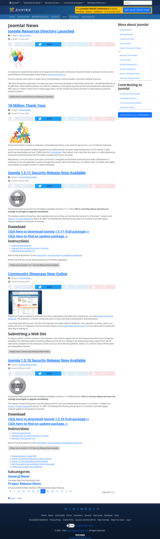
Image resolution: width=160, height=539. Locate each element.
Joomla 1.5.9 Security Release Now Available (30, 461)
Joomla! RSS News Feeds (130, 73)
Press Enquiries (88, 17)
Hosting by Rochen (80, 537)
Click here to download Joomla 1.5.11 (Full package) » (48, 231)
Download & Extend (32, 3)
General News (25, 35)
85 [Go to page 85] (29, 491)
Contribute (74, 17)
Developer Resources (96, 3)
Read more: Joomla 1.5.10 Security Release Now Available (34, 448)
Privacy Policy (55, 520)
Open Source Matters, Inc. (77, 530)
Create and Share (127, 39)
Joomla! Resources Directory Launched (41, 31)
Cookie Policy (68, 520)
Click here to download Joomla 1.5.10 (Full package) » (48, 419)
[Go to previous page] (15, 491)
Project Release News (28, 177)
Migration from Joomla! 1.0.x (23, 251)
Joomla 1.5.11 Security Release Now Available (47, 172)
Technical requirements (21, 245)
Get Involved (125, 43)
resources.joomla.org (57, 74)
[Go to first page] (10, 491)
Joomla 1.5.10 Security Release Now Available (47, 360)
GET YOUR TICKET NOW (137, 9)
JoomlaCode (56, 152)
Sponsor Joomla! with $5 (86, 520)
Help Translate (103, 520)
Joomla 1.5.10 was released (19, 219)
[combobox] (138, 3)
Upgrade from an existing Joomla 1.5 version (30, 248)
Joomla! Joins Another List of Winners (27, 466)
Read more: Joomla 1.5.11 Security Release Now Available (34, 265)
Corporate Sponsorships (130, 93)
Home (12, 17)
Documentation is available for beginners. (65, 255)
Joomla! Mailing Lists (128, 64)
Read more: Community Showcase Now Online (29, 351)
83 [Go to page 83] (19, 491)
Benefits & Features (40, 17)
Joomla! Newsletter (128, 69)
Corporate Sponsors (128, 98)
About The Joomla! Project (130, 48)
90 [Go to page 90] (53, 491)
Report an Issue (117, 520)
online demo (41, 255)
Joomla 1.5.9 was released (19, 406)
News (64, 17)
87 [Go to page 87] (38, 491)
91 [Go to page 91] (57, 491)
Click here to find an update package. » (38, 236)
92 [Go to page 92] (62, 491)
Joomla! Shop (125, 60)
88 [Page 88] (43, 491)
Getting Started (126, 34)
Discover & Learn (52, 3)
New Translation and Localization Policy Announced (33, 464)
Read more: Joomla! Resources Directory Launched (31, 96)
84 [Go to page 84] (24, 491)
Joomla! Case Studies (128, 55)
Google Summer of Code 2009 (24, 456)
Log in (128, 520)
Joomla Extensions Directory (74, 326)
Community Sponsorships (130, 103)
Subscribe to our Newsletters (135, 114)
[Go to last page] (70, 491)
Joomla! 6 (55, 17)
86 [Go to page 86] (33, 491)
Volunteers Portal (127, 107)
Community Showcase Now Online (37, 273)
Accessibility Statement (38, 520)
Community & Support (73, 3)
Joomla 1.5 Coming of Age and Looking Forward (31, 458)
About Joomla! (23, 17)
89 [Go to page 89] (48, 491)
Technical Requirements (130, 78)
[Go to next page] (67, 491)
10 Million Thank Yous (27, 105)
